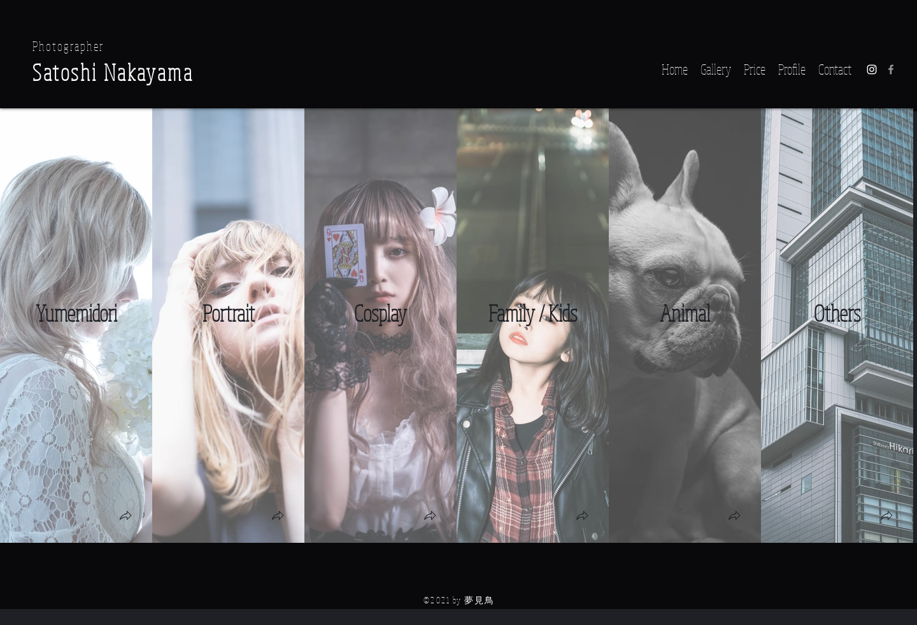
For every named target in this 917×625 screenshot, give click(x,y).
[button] (125, 517)
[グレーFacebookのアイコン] (891, 69)
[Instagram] (871, 69)
